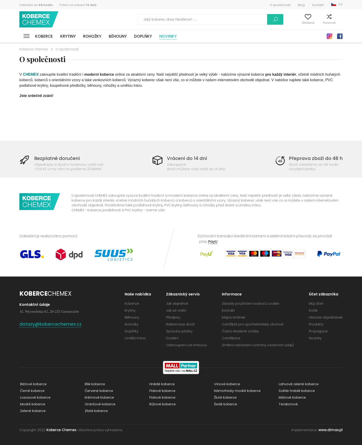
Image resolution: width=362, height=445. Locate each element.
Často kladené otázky (240, 331)
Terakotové (288, 404)
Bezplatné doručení (58, 158)
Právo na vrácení (78, 5)
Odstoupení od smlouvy (186, 345)
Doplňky (143, 36)
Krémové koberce (99, 397)
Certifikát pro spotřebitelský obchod (252, 324)
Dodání (172, 338)
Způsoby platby (179, 331)
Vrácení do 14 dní (187, 158)
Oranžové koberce (99, 404)
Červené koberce (99, 390)
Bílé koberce (94, 384)
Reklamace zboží (180, 324)
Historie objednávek (326, 317)
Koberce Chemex (39, 19)
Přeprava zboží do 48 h (314, 158)
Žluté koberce (225, 397)
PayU (212, 241)
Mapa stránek (233, 317)
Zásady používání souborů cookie (250, 303)
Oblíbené (299, 23)
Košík (339, 23)
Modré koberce (32, 404)
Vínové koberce (226, 384)
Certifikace (231, 338)
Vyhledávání (253, 19)
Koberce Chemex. (61, 429)
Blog (301, 5)
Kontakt (318, 5)
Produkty (316, 324)
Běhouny (118, 36)
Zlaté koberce (96, 411)
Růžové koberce (162, 404)
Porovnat (320, 23)
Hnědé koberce (162, 384)
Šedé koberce (225, 404)
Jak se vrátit (176, 310)
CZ (340, 4)
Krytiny (68, 36)
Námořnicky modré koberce (237, 390)
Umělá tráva (135, 338)
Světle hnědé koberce (296, 390)
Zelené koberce (32, 411)
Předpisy (173, 317)
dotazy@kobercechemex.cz (53, 324)
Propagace (318, 331)
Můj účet (278, 23)
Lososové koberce (35, 397)
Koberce (44, 36)
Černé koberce (32, 390)
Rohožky (92, 36)
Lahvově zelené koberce (298, 384)
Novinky (168, 36)
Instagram (329, 36)
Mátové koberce (292, 397)
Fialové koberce (162, 390)
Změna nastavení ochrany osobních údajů (258, 345)
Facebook (340, 36)
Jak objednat (177, 303)
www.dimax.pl (330, 429)
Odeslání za (36, 5)
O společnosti (280, 5)
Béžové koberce (33, 384)
